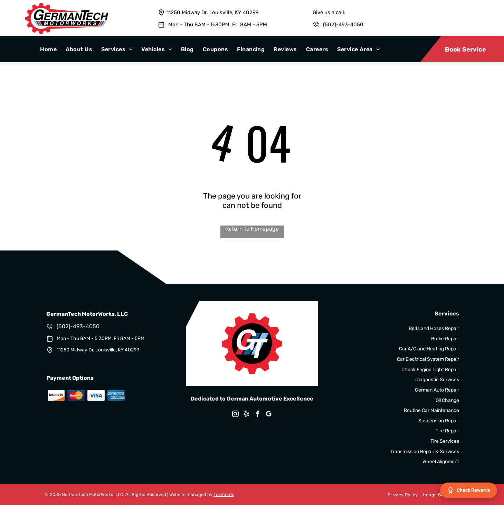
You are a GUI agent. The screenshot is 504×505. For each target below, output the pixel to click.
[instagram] (235, 415)
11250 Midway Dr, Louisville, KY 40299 (213, 12)
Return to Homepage (252, 229)
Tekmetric (223, 494)
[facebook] (257, 415)
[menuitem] (48, 49)
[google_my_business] (268, 415)
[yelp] (246, 415)
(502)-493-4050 (343, 24)
